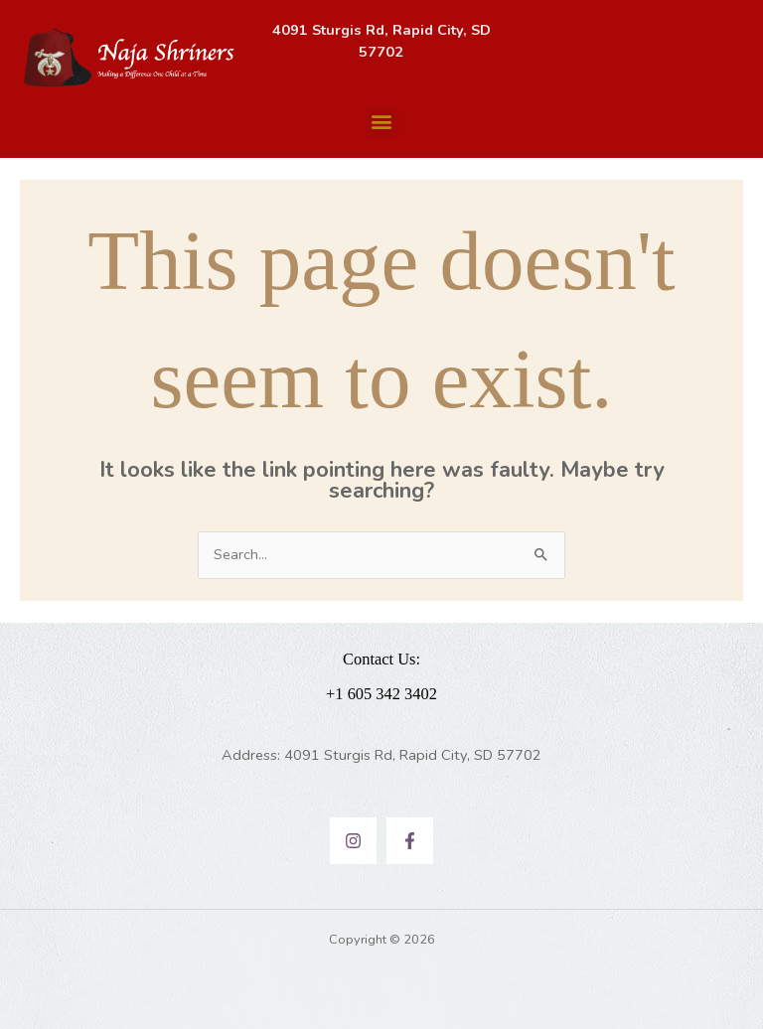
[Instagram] (353, 840)
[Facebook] (409, 840)
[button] (382, 121)
